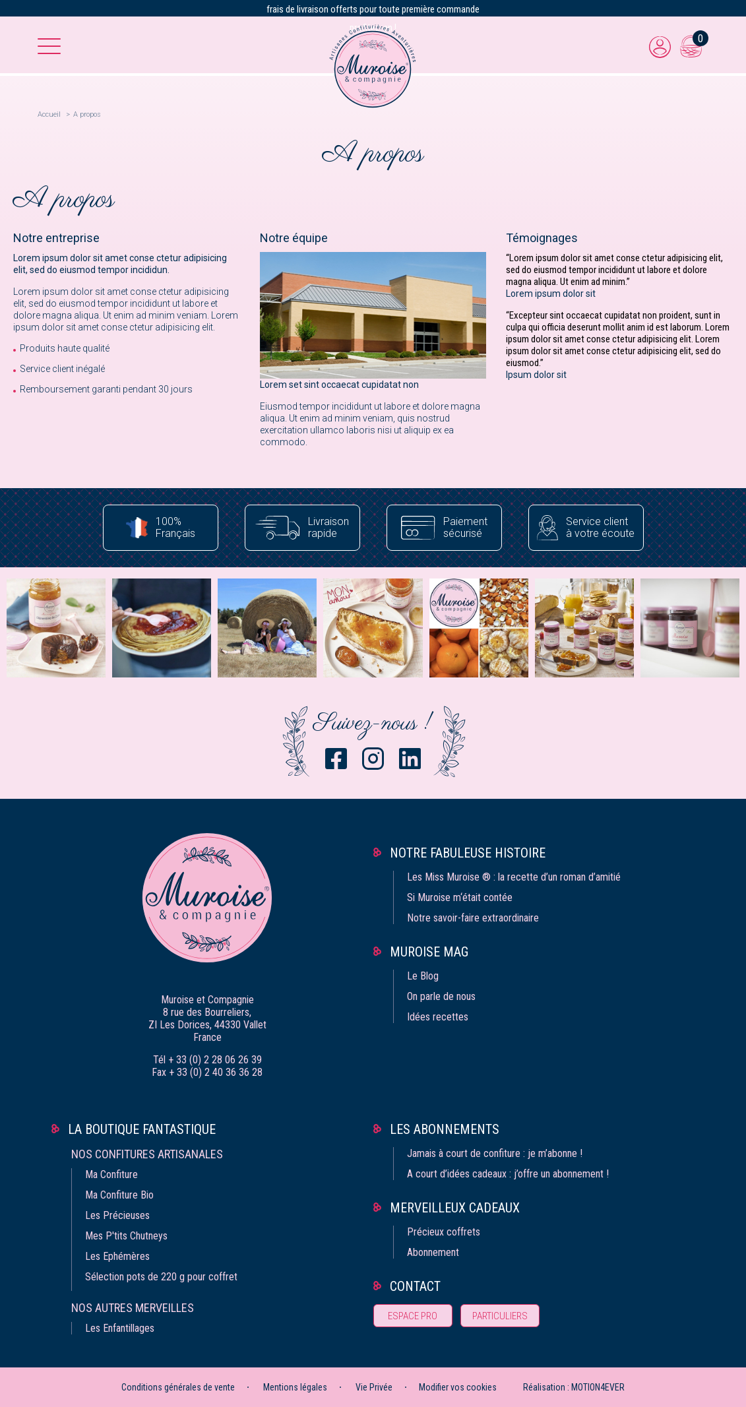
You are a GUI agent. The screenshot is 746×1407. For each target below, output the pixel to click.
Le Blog (423, 976)
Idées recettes (437, 1017)
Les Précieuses (117, 1215)
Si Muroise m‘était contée (460, 897)
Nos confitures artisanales (147, 1154)
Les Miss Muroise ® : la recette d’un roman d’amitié (514, 877)
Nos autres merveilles (132, 1308)
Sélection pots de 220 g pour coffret (161, 1276)
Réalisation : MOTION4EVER (574, 1387)
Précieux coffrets (443, 1232)
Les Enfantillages (119, 1328)
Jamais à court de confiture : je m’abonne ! (494, 1153)
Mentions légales (295, 1387)
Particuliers (500, 1316)
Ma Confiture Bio (119, 1195)
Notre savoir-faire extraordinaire (473, 918)
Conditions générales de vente (178, 1387)
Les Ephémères (117, 1256)
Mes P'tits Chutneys (126, 1236)
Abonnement (433, 1252)
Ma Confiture (111, 1174)
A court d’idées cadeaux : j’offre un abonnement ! (508, 1174)
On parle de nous (441, 996)
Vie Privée (374, 1387)
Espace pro (412, 1316)
